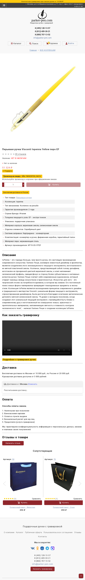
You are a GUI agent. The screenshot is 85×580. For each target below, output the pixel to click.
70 (55, 457)
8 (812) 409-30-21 (42, 31)
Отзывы (77, 530)
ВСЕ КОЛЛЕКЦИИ (47, 50)
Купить (53, 185)
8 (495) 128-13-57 (42, 28)
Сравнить (35, 496)
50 (13, 457)
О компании (9, 530)
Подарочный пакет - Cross (64, 505)
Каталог (19, 530)
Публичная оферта (33, 530)
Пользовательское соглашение (58, 530)
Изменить (32, 382)
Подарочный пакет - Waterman (22, 505)
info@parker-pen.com (42, 38)
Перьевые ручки (24, 198)
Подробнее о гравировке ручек (19, 359)
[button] (4, 481)
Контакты (42, 534)
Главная (33, 50)
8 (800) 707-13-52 (42, 34)
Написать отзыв (13, 441)
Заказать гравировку (42, 566)
